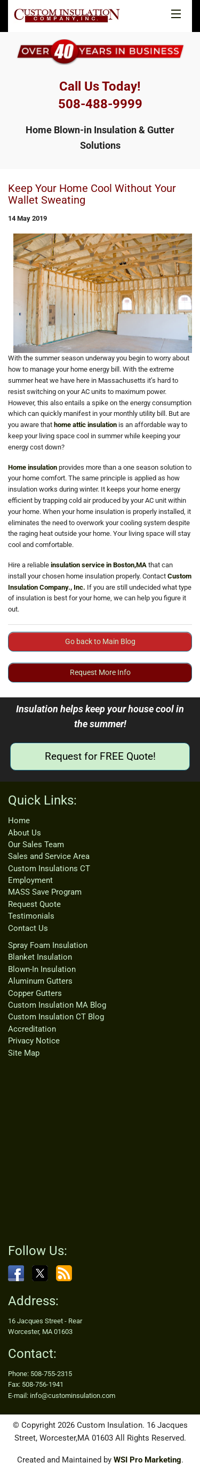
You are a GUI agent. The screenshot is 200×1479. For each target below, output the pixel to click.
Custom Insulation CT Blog (56, 1017)
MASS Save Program (45, 892)
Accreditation (32, 1029)
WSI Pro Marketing (147, 1460)
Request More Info (100, 672)
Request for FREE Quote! (100, 756)
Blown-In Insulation (42, 969)
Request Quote (34, 904)
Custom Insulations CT (49, 868)
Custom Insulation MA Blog (57, 1005)
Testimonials (31, 916)
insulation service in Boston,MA (99, 565)
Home (19, 820)
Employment (30, 880)
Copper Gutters (35, 993)
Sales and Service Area (49, 856)
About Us (24, 833)
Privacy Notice (34, 1041)
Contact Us (28, 928)
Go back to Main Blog (100, 641)
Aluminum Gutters (40, 981)
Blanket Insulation (40, 957)
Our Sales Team (36, 844)
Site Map (23, 1053)
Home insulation (32, 467)
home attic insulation (85, 425)
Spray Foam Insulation (47, 945)
